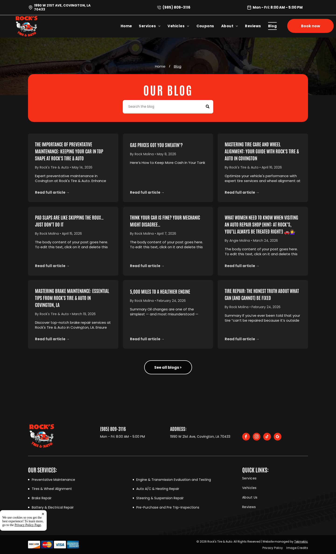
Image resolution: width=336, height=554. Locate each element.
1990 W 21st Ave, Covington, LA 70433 (62, 7)
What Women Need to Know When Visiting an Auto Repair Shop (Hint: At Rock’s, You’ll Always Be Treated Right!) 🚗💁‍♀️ (261, 224)
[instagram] (256, 437)
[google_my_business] (277, 437)
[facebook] (246, 437)
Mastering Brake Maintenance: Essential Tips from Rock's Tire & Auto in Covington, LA (72, 298)
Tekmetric (301, 542)
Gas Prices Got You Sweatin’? (156, 145)
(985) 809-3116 (176, 7)
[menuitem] (130, 26)
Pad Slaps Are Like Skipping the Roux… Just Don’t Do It (69, 220)
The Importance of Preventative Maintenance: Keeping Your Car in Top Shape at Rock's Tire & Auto (69, 151)
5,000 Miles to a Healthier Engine (160, 291)
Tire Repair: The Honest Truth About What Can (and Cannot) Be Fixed (262, 294)
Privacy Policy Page (28, 525)
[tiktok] (267, 437)
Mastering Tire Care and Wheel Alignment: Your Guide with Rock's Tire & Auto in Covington (262, 151)
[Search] (168, 107)
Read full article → (52, 192)
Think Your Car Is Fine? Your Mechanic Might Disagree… (165, 220)
